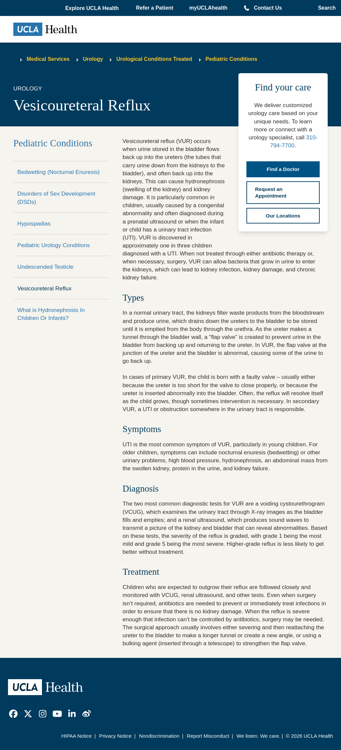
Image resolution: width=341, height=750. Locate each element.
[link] (13, 713)
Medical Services (48, 59)
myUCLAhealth (208, 8)
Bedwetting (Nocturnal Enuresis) (58, 172)
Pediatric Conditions (231, 59)
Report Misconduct (208, 736)
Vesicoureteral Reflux (44, 288)
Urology (93, 59)
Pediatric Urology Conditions (53, 245)
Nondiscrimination (159, 736)
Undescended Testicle (45, 266)
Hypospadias (34, 223)
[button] (92, 8)
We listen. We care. (258, 736)
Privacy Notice (115, 736)
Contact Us (268, 8)
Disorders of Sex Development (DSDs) (56, 197)
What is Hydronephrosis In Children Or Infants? (51, 314)
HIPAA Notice (76, 736)
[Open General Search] (325, 8)
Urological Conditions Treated (154, 59)
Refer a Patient (154, 8)
